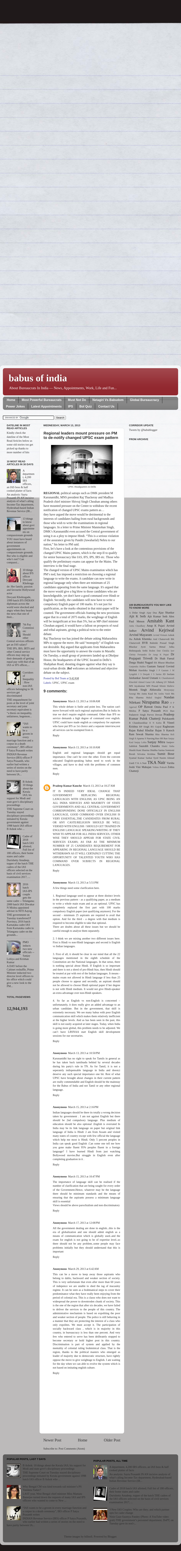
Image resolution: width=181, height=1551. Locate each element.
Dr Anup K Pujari (159, 654)
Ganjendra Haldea (137, 666)
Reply (56, 735)
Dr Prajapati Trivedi (151, 656)
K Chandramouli (166, 678)
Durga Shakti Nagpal (141, 662)
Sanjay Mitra (156, 742)
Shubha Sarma (157, 750)
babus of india (38, 378)
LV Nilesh (169, 682)
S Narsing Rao (152, 738)
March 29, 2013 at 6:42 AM (83, 1268)
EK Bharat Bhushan (164, 662)
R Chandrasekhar (138, 722)
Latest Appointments (46, 406)
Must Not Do (77, 400)
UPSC (55, 682)
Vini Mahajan (143, 767)
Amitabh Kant (160, 620)
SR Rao (164, 738)
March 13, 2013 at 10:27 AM (99, 785)
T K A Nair (141, 763)
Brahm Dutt (155, 651)
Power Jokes (15, 406)
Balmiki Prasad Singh (162, 642)
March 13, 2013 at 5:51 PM (83, 882)
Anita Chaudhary (137, 626)
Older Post (112, 1440)
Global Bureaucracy (144, 400)
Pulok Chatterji (150, 718)
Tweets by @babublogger (143, 429)
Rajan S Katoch (164, 730)
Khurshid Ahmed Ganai (140, 682)
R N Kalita (155, 723)
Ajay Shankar (166, 612)
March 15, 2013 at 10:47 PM (84, 1176)
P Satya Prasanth (149, 710)
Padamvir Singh (137, 714)
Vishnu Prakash (160, 767)
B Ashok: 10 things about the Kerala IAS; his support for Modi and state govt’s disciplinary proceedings (54, 1467)
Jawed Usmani (150, 677)
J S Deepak (144, 674)
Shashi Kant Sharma (139, 750)
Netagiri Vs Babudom (108, 400)
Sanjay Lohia (140, 742)
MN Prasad (152, 685)
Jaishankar (135, 677)
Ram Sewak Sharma (141, 734)
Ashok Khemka (143, 638)
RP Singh (144, 726)
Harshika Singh (146, 670)
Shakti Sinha (168, 746)
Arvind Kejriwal (157, 630)
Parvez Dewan (154, 714)
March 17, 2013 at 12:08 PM (84, 1222)
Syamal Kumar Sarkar (140, 757)
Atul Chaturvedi (161, 639)
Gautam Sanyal (156, 666)
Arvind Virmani (160, 635)
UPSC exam (67, 682)
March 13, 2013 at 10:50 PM (84, 1053)
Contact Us (106, 406)
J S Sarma (156, 674)
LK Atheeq (157, 682)
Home (11, 400)
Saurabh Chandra (149, 746)
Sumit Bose (165, 754)
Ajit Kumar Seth (157, 616)
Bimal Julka (166, 646)
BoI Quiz (85, 406)
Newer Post (52, 1440)
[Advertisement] (151, 520)
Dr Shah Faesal (164, 658)
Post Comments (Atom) (72, 1448)
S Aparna (139, 738)
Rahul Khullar (145, 730)
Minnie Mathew (166, 686)
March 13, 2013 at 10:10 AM (84, 747)
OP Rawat (145, 707)
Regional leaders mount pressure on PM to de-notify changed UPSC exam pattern (81, 435)
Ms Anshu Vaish (162, 694)
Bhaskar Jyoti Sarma (142, 646)
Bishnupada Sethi (138, 650)
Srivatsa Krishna (146, 754)
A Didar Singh (137, 612)
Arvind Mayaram (140, 635)
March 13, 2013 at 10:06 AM (84, 701)
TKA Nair (156, 762)
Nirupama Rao (155, 702)
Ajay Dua (152, 612)
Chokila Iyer (168, 651)
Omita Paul (161, 706)
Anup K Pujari (156, 625)
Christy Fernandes (138, 654)
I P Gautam (162, 670)
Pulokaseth (168, 718)
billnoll (88, 1536)
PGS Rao (168, 710)
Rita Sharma (162, 734)
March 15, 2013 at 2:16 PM (83, 1107)
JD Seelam (168, 674)
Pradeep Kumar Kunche (67, 785)
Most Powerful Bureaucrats (41, 400)
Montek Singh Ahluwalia (145, 689)
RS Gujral (156, 726)
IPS (70, 406)
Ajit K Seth (137, 616)
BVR (145, 642)
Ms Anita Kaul (145, 693)
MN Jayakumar (137, 685)
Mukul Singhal (153, 697)
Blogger (112, 1536)
